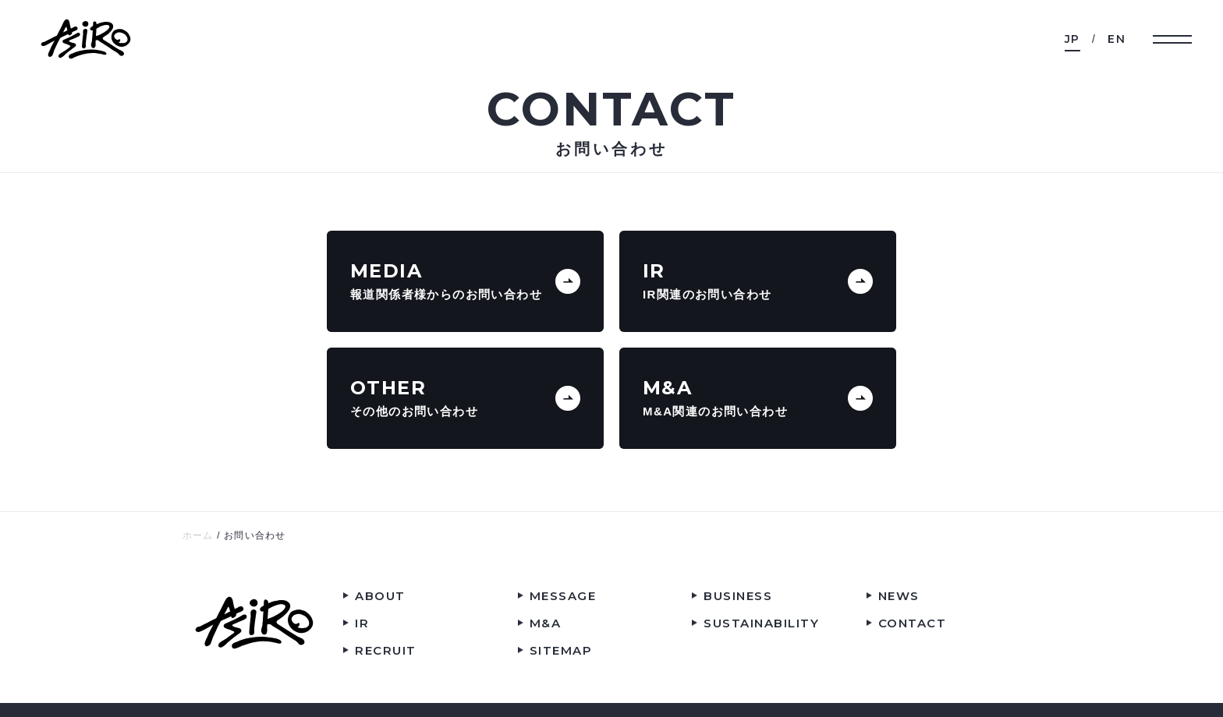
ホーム (198, 535)
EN (1117, 39)
